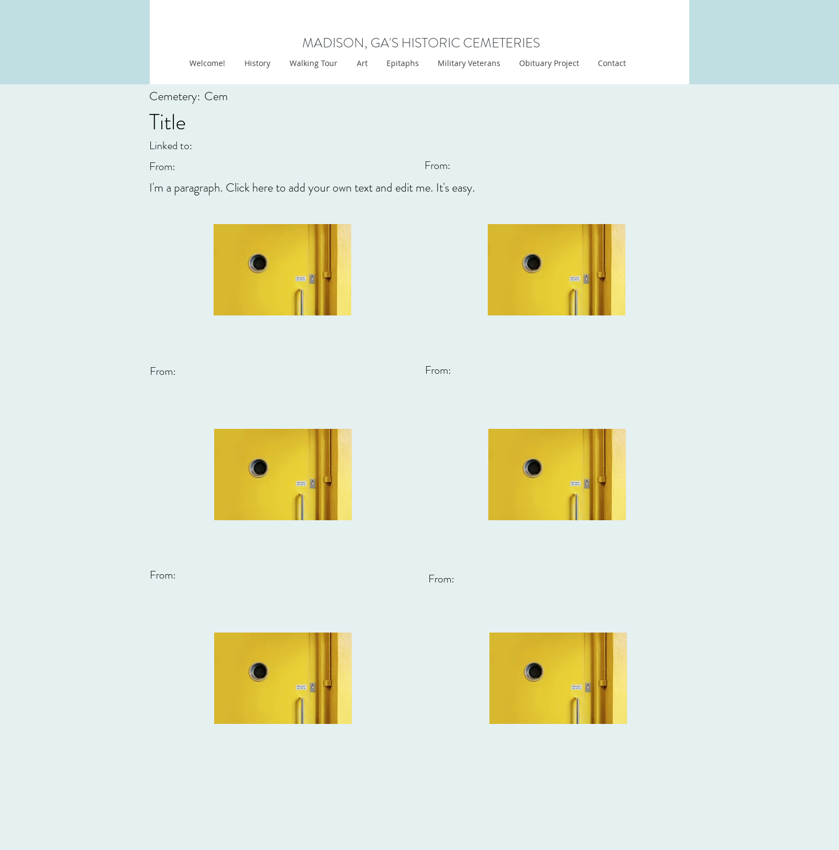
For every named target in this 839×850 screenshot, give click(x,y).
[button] (361, 63)
